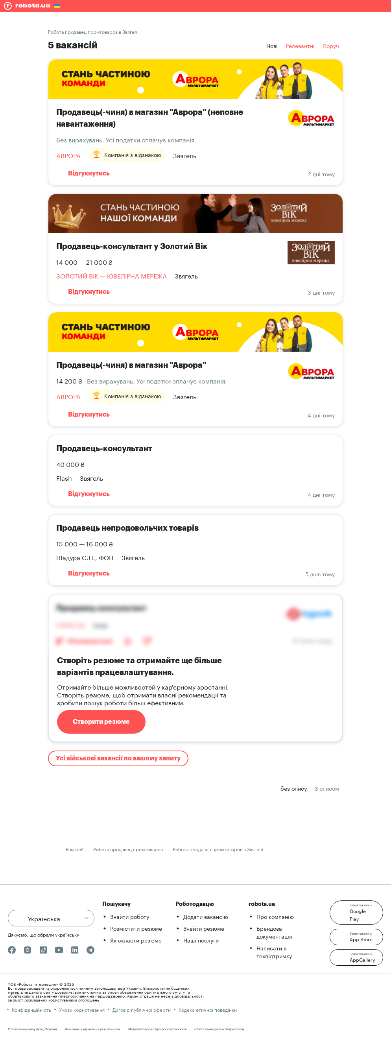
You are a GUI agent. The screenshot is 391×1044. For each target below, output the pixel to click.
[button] (356, 912)
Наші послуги (201, 939)
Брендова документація (274, 932)
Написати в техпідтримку (274, 951)
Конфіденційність (31, 1009)
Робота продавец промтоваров (128, 848)
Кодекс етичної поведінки (208, 1009)
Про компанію (275, 916)
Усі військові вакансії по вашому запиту (118, 758)
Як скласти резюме (136, 939)
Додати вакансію (205, 916)
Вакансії (74, 848)
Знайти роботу (129, 916)
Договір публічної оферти (142, 1009)
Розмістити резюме (136, 928)
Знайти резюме (203, 928)
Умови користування (82, 1009)
